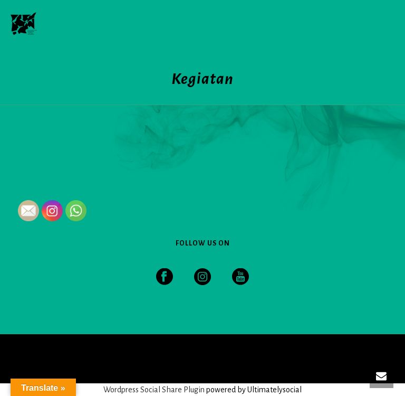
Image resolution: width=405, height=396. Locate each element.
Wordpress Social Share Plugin (154, 389)
